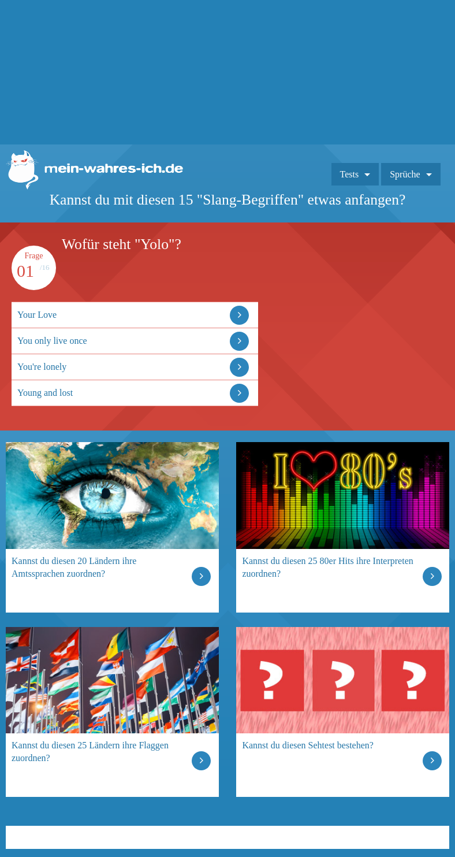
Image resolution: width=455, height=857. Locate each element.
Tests (349, 174)
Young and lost (45, 393)
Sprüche (405, 174)
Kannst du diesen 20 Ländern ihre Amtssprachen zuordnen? (74, 567)
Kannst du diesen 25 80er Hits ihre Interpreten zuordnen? (327, 567)
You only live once (52, 341)
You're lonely (41, 367)
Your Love (37, 315)
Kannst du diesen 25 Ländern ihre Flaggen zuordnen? (90, 751)
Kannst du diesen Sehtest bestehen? (308, 745)
